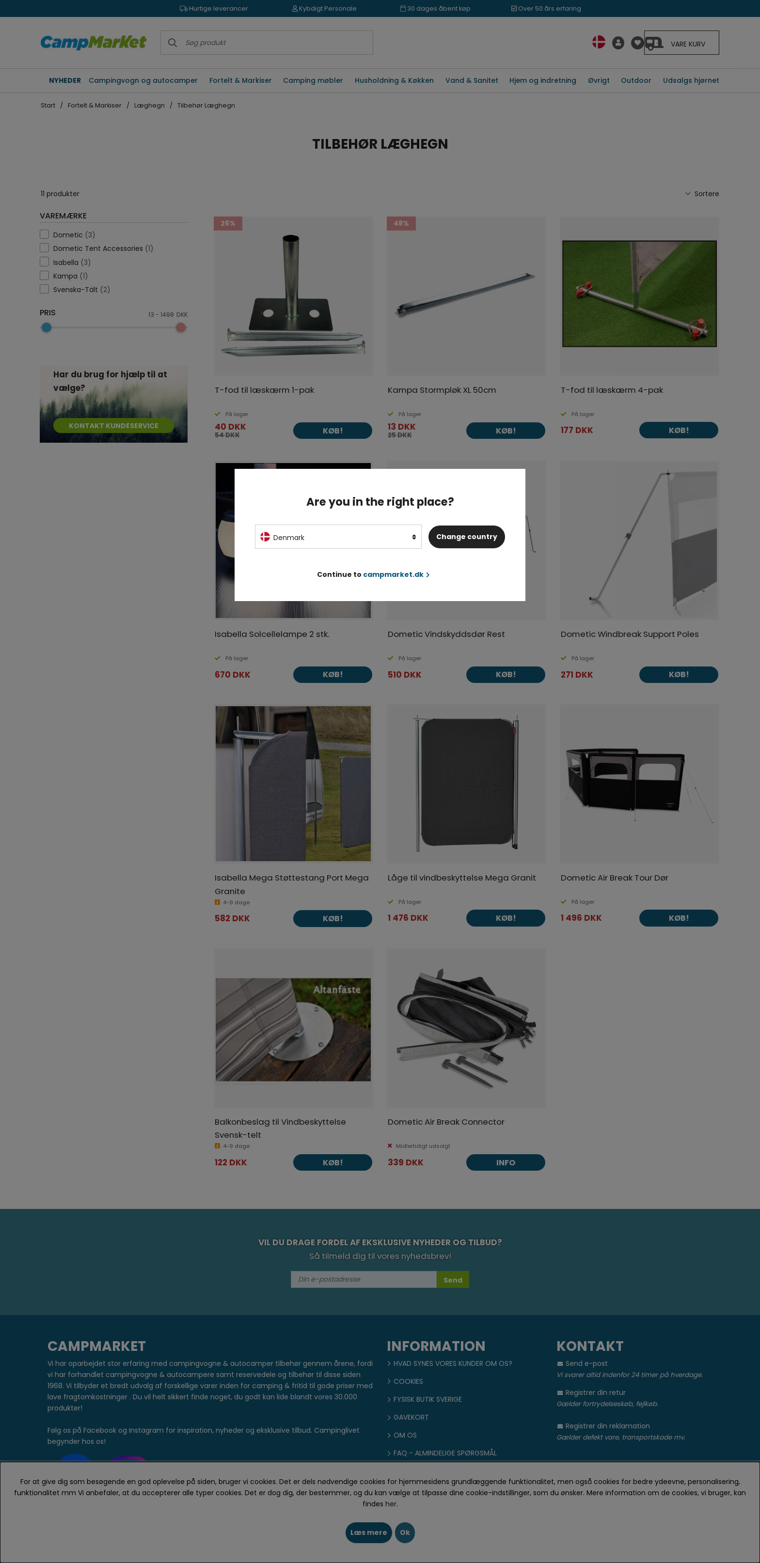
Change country (466, 537)
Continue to (373, 574)
